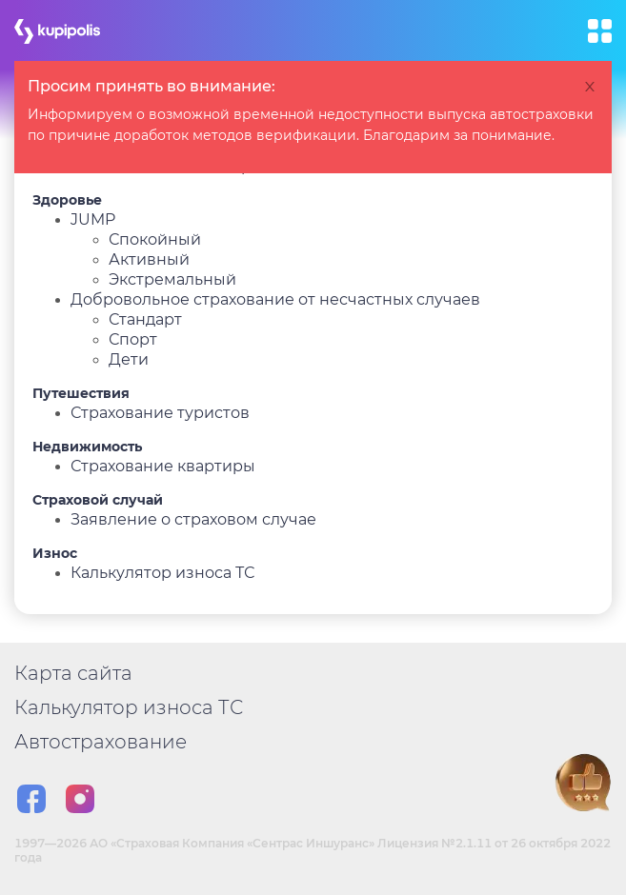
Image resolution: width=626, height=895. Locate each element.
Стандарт (145, 319)
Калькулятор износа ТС (162, 573)
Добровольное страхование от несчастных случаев (275, 299)
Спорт (133, 339)
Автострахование (100, 741)
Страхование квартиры (163, 466)
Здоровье (67, 200)
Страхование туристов (160, 413)
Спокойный (155, 239)
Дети (129, 359)
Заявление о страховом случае (193, 519)
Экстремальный (172, 279)
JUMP (93, 219)
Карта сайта (73, 673)
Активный (149, 259)
